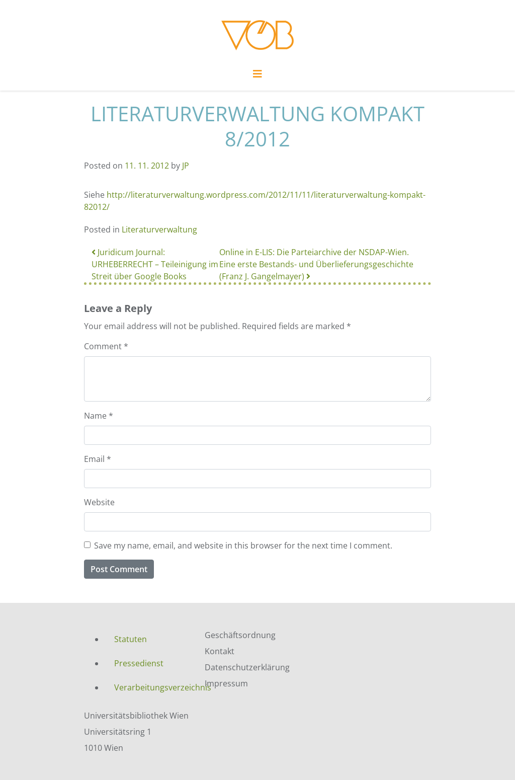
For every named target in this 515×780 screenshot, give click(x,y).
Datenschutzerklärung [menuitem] (247, 667)
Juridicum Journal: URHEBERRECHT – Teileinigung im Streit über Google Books (155, 264)
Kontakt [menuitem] (219, 651)
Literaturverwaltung (159, 229)
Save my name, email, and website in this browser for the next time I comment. (243, 545)
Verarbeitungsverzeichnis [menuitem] (152, 687)
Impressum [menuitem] (226, 683)
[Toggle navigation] (257, 76)
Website (99, 502)
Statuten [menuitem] (130, 639)
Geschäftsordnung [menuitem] (240, 635)
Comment (106, 346)
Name (98, 415)
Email (97, 458)
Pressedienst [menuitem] (138, 663)
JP (185, 165)
